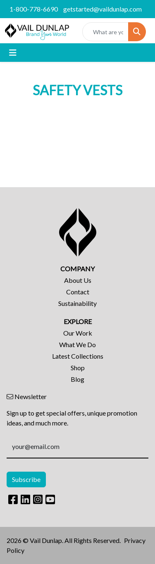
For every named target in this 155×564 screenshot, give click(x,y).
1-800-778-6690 (34, 9)
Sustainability (77, 303)
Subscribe (26, 479)
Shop (78, 367)
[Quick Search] (105, 31)
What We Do (77, 344)
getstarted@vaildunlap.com (102, 9)
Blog (77, 379)
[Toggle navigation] (12, 53)
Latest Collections (77, 356)
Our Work (77, 333)
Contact (77, 292)
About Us (77, 280)
